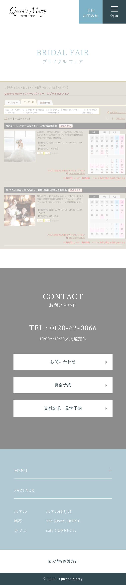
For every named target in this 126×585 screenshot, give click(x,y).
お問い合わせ (63, 361)
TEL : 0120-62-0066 (63, 328)
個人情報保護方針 (63, 561)
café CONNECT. (61, 530)
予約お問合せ (91, 13)
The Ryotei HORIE (63, 521)
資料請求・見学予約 (63, 408)
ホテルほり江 (59, 511)
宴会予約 (63, 385)
